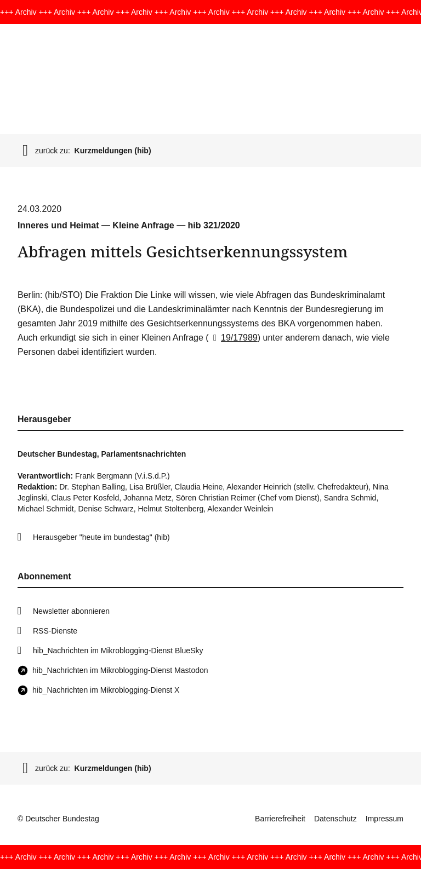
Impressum (384, 818)
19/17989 (233, 337)
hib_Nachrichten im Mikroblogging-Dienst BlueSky (118, 650)
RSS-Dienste (55, 630)
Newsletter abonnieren (71, 611)
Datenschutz (335, 818)
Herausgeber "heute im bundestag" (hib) (101, 537)
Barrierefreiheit (280, 818)
